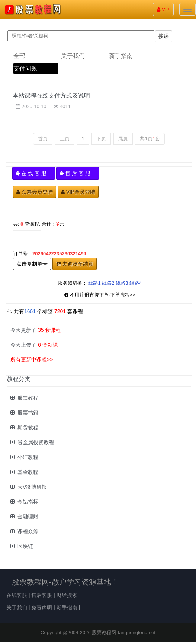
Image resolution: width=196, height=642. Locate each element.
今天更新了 (35, 330)
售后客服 (41, 595)
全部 (19, 56)
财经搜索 (67, 595)
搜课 (163, 36)
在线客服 (16, 595)
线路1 (94, 283)
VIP (163, 9)
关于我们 (73, 56)
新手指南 (121, 56)
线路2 (108, 283)
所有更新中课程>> (31, 360)
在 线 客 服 (34, 173)
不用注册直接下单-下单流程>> (99, 295)
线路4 (135, 283)
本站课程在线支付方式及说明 (51, 95)
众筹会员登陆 (34, 192)
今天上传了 (34, 345)
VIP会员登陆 (78, 192)
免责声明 (41, 607)
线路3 (122, 283)
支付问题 (25, 68)
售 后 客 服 (78, 173)
